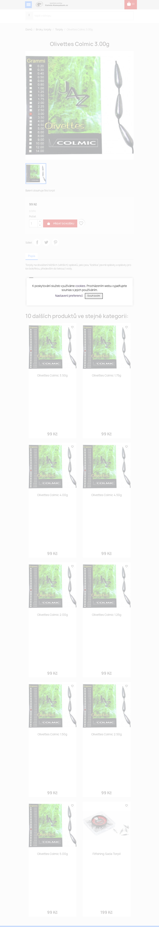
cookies (80, 286)
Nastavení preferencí (69, 295)
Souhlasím (93, 295)
